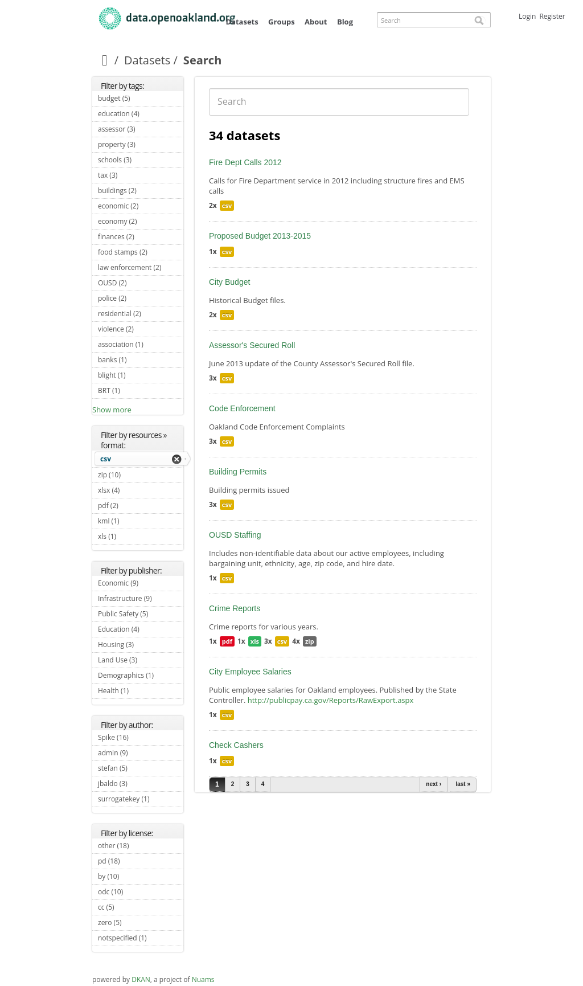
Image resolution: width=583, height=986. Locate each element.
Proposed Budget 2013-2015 (260, 235)
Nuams (203, 979)
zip (309, 641)
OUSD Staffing (235, 534)
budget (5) (140, 99)
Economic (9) (140, 584)
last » (462, 784)
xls (255, 641)
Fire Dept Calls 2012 (245, 162)
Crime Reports (234, 608)
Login (527, 16)
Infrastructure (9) (140, 600)
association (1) (140, 345)
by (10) (130, 876)
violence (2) (140, 330)
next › (433, 784)
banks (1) (140, 360)
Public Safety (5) (140, 615)
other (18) (140, 845)
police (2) (140, 298)
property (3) (140, 146)
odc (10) (134, 892)
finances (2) (140, 238)
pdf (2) (131, 505)
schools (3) (140, 161)
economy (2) (140, 222)
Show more (112, 409)
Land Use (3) (140, 661)
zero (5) (135, 922)
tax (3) (130, 175)
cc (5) (127, 907)
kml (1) (132, 521)
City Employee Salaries (250, 671)
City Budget (229, 282)
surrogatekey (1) (140, 800)
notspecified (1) (140, 939)
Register (552, 16)
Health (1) (140, 692)
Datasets (241, 22)
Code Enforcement (242, 408)
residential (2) (140, 315)
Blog (345, 22)
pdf (227, 641)
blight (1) (139, 375)
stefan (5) (140, 769)
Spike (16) (140, 737)
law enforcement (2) (140, 269)
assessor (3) (140, 130)
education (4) (140, 115)
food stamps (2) (140, 253)
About (316, 22)
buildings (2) (140, 192)
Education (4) (140, 630)
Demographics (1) (140, 676)
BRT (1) (133, 390)
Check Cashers (236, 745)
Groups (281, 22)
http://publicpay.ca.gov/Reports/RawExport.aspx (331, 700)
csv (105, 459)
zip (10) (132, 475)
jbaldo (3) (140, 783)
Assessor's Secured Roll (252, 345)
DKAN (141, 979)
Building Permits (237, 471)
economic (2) (140, 207)
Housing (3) (140, 646)
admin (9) (140, 754)
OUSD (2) (140, 283)
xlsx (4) (133, 490)
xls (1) (129, 536)
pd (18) (131, 861)
